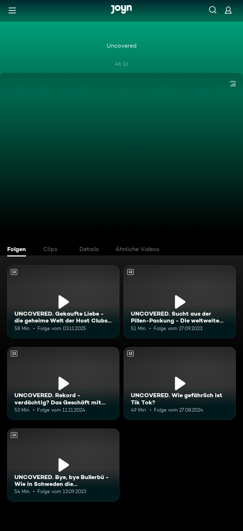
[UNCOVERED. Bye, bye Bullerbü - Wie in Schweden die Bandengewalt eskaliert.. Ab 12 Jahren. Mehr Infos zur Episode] (63, 465)
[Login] (228, 10)
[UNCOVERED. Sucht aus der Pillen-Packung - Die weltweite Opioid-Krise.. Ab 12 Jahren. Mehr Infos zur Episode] (180, 302)
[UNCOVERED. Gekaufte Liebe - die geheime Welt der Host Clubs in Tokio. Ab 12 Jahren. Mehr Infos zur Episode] (63, 302)
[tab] (18, 249)
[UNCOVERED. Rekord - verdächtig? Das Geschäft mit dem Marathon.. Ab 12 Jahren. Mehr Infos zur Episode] (63, 383)
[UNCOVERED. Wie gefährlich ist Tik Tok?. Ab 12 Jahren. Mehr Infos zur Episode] (180, 383)
